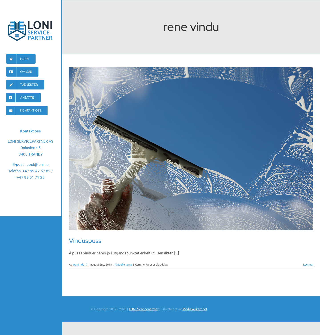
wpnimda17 (80, 264)
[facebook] (30, 196)
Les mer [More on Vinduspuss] (308, 264)
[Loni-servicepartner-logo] (30, 20)
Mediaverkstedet (194, 309)
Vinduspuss (85, 240)
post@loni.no (37, 164)
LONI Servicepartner (143, 309)
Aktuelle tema (123, 264)
